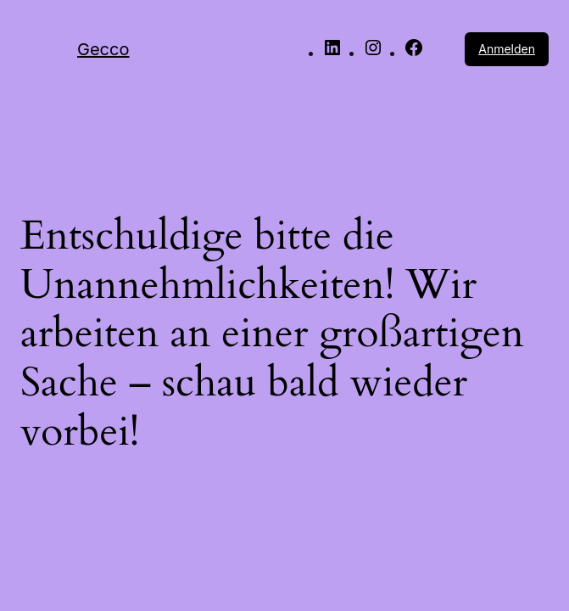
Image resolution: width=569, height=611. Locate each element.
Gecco (103, 49)
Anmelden (506, 49)
